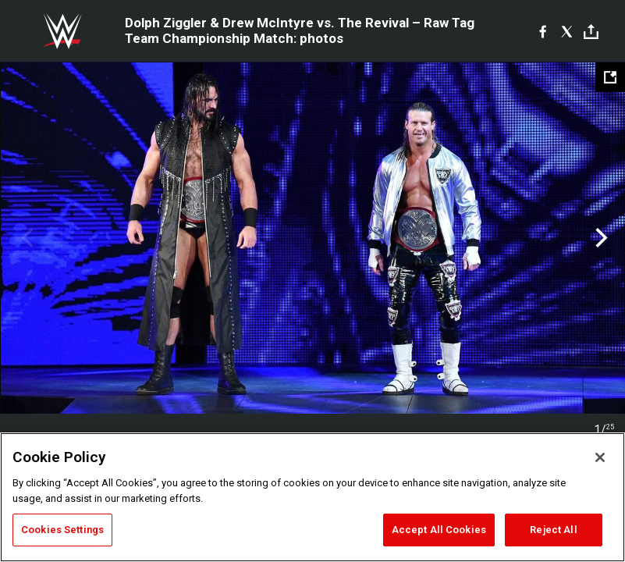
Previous (25, 238)
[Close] (600, 457)
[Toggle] (591, 31)
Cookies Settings (62, 529)
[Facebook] (543, 31)
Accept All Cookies (439, 529)
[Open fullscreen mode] (610, 77)
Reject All (553, 529)
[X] (567, 31)
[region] (312, 497)
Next (599, 238)
